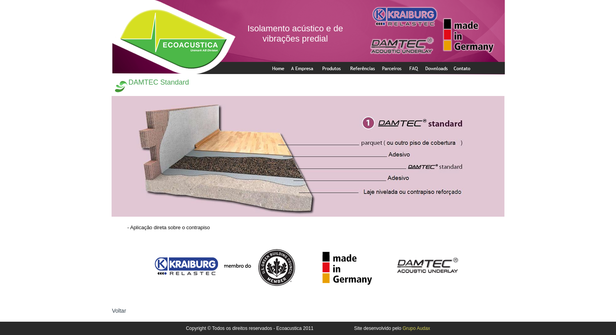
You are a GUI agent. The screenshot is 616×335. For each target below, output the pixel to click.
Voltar (119, 311)
